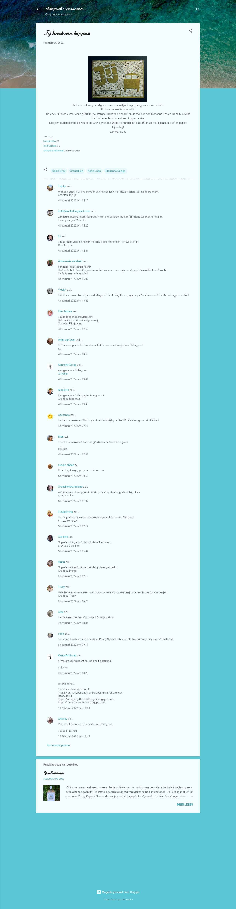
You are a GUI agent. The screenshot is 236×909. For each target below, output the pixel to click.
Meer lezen (185, 804)
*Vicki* (62, 289)
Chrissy (62, 718)
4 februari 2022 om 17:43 (73, 300)
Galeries (129, 899)
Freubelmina (65, 511)
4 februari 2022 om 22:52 (73, 454)
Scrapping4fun (49, 141)
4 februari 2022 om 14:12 (73, 200)
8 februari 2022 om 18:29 (73, 673)
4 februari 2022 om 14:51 (73, 250)
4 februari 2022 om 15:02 (73, 279)
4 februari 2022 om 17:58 (73, 329)
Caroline (63, 536)
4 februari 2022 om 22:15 (73, 426)
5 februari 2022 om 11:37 (73, 501)
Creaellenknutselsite (70, 486)
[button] (190, 31)
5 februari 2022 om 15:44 (73, 551)
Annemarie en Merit (70, 261)
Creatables (76, 171)
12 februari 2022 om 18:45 (74, 736)
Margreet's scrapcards (64, 9)
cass (61, 633)
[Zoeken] (198, 10)
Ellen (61, 436)
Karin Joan (94, 171)
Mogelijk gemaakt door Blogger (118, 892)
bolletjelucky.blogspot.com (74, 211)
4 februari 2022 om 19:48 (73, 404)
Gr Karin (63, 373)
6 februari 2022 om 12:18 (73, 576)
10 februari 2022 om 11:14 (74, 708)
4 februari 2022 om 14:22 (73, 225)
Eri (60, 236)
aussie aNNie (66, 465)
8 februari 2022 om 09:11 (73, 644)
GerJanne (64, 415)
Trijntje (62, 186)
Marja (61, 562)
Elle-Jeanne (65, 311)
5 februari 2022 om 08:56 (73, 476)
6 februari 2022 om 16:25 (73, 601)
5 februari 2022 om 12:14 (73, 526)
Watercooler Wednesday (53, 151)
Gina (60, 612)
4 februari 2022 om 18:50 (73, 354)
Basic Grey (58, 171)
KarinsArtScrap (67, 364)
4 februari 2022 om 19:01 (73, 379)
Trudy (61, 587)
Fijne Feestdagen (53, 773)
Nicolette (63, 390)
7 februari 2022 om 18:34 (73, 623)
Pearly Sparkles (49, 146)
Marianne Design (116, 171)
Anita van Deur (67, 339)
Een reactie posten (58, 745)
